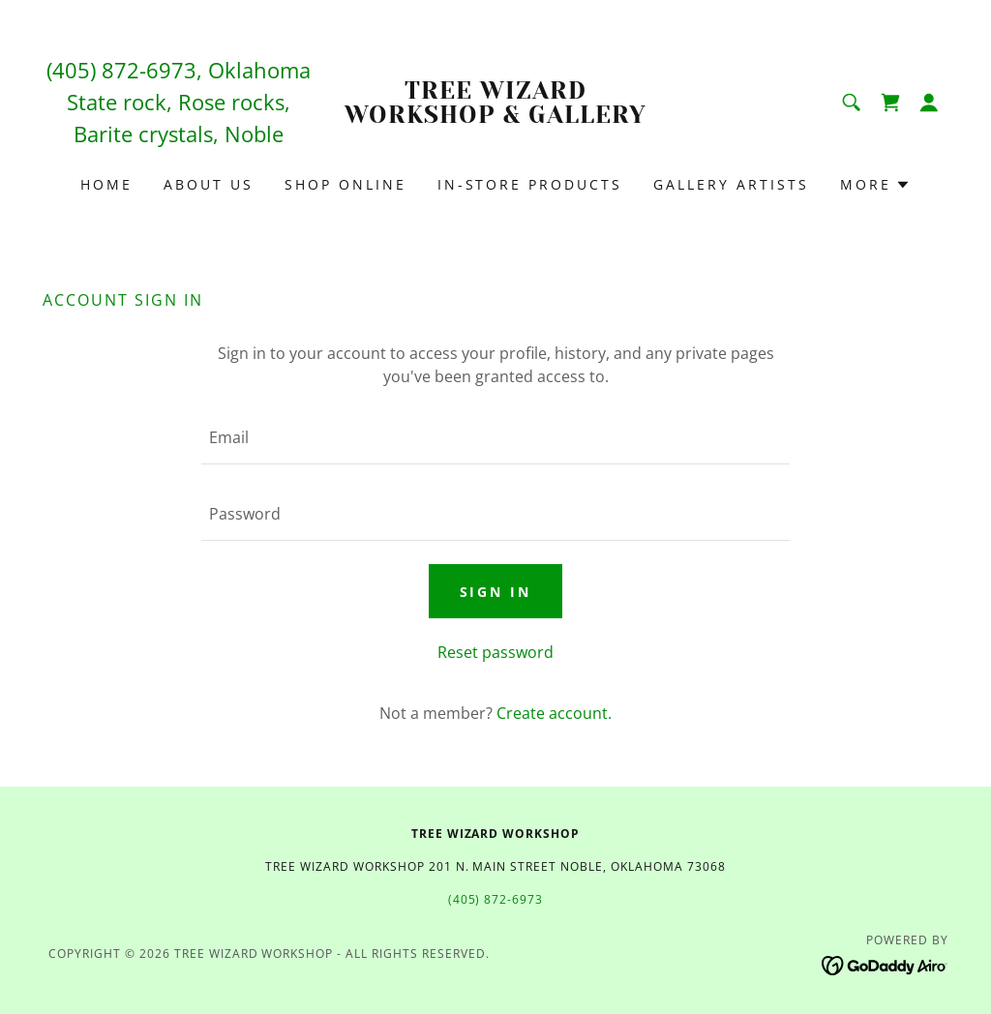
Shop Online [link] (345, 184)
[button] (929, 102)
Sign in (496, 591)
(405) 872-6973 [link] (121, 69)
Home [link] (106, 184)
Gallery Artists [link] (731, 184)
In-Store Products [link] (530, 184)
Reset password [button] (495, 652)
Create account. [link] (554, 713)
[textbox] (495, 437)
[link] (495, 117)
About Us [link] (209, 184)
